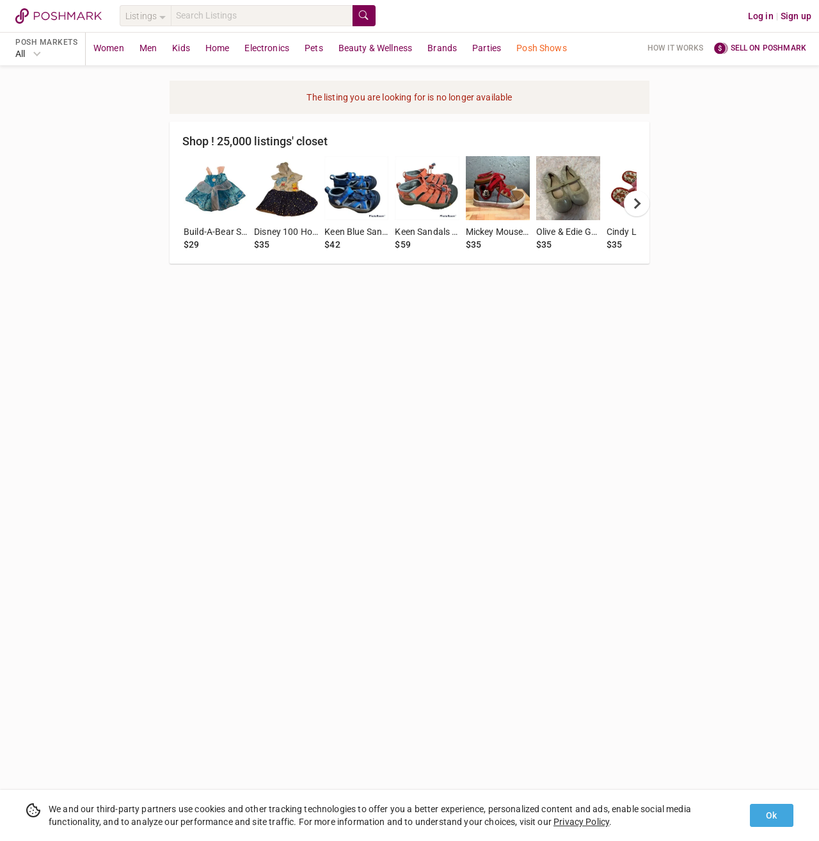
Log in (761, 16)
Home (217, 48)
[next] (636, 203)
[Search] (262, 15)
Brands (442, 48)
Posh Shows (541, 48)
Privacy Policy (581, 822)
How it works (676, 48)
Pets (314, 48)
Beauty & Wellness (375, 48)
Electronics (266, 48)
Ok (771, 815)
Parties (486, 48)
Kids (181, 48)
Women (108, 48)
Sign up (796, 16)
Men (148, 48)
